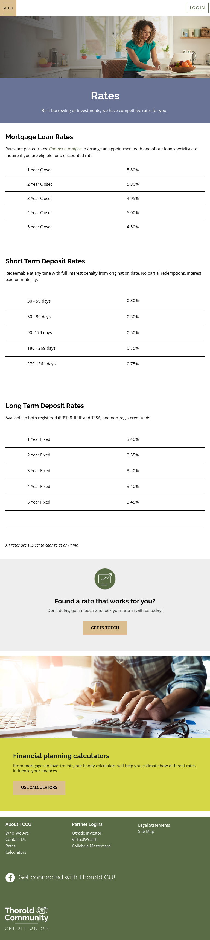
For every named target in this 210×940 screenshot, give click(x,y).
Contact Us (15, 839)
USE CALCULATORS (39, 787)
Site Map (146, 831)
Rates (10, 846)
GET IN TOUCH (105, 628)
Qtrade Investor (86, 833)
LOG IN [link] (197, 7)
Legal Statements (154, 825)
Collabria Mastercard (91, 846)
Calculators (15, 852)
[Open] (8, 8)
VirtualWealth (85, 839)
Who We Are (17, 833)
